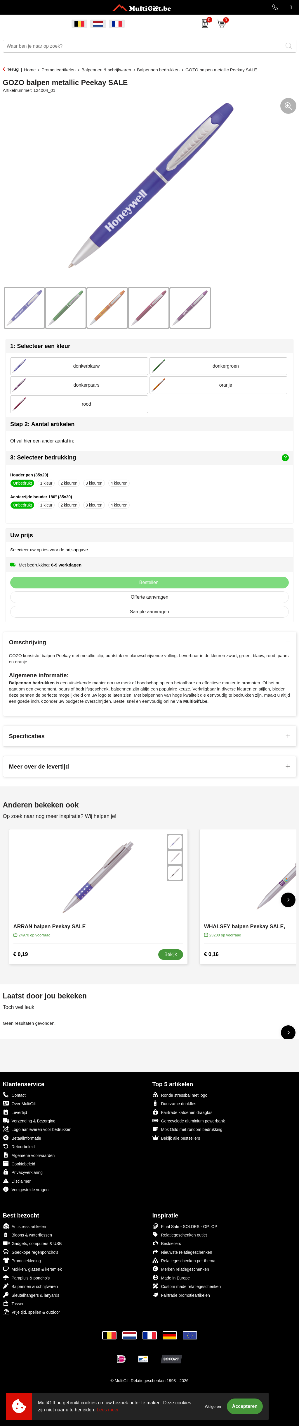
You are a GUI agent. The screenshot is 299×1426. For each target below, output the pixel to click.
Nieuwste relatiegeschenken (182, 1252)
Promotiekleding (22, 1260)
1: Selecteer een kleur (40, 346)
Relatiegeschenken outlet (179, 1234)
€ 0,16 (211, 954)
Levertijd (15, 1112)
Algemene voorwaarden (29, 1155)
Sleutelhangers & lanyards (31, 1295)
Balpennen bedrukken (158, 69)
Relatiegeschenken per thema (183, 1260)
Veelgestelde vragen (26, 1189)
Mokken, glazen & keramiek (32, 1269)
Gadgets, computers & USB (32, 1243)
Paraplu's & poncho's (26, 1277)
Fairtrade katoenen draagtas (182, 1112)
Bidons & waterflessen (27, 1234)
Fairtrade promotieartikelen (181, 1295)
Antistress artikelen (24, 1226)
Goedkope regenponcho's (30, 1252)
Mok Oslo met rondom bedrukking (187, 1129)
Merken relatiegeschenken (180, 1269)
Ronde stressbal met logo (180, 1095)
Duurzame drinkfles (174, 1103)
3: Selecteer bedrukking (149, 457)
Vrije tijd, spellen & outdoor (31, 1312)
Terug (13, 69)
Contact (14, 1095)
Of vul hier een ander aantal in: (42, 440)
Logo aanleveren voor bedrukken (37, 1129)
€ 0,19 (20, 954)
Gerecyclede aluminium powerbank (188, 1120)
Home (30, 69)
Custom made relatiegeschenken (186, 1286)
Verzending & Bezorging (29, 1120)
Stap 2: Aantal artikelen (42, 424)
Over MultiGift (20, 1103)
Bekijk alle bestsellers (176, 1138)
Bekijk (170, 954)
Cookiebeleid (19, 1163)
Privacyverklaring (23, 1172)
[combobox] (143, 46)
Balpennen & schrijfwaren (106, 69)
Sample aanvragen (149, 611)
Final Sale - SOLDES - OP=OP (185, 1226)
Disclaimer (17, 1181)
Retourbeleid (19, 1146)
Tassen (14, 1303)
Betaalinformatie (22, 1138)
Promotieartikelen (58, 69)
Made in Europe (171, 1277)
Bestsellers (166, 1243)
